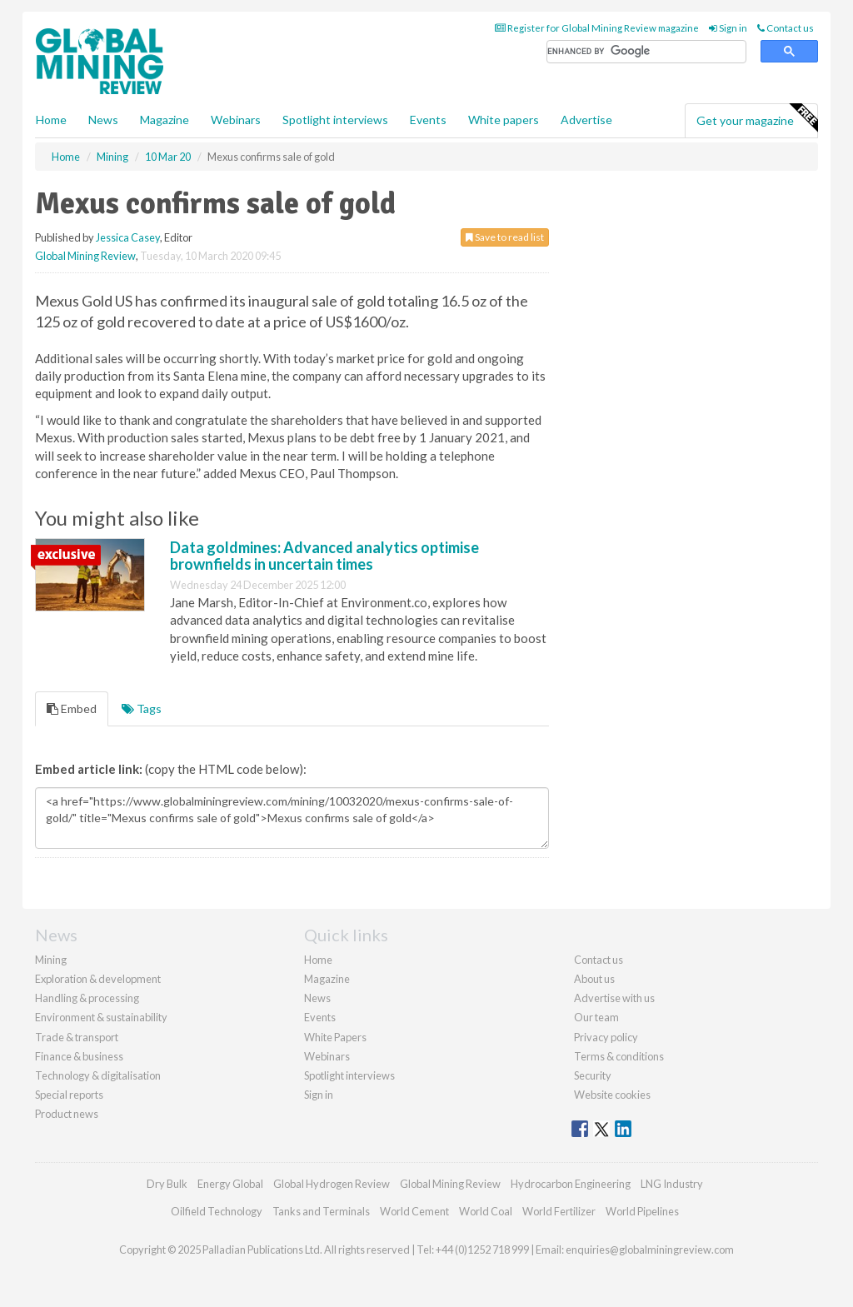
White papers (503, 119)
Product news (66, 1113)
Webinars (236, 119)
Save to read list (505, 237)
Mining (51, 959)
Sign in (728, 27)
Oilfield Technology (216, 1211)
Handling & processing (87, 998)
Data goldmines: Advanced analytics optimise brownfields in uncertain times (324, 555)
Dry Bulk (167, 1183)
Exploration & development (98, 978)
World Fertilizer (559, 1211)
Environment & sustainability (101, 1017)
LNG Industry (672, 1183)
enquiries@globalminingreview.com (650, 1249)
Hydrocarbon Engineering (571, 1183)
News (317, 998)
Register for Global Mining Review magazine (597, 27)
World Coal (485, 1211)
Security (592, 1075)
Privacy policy (606, 1037)
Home (51, 119)
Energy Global (230, 1183)
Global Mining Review (85, 255)
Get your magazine (756, 118)
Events (428, 119)
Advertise (586, 119)
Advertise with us (614, 998)
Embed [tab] (72, 708)
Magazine (164, 119)
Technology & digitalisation (98, 1075)
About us (594, 978)
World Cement (414, 1211)
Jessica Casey (128, 237)
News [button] (103, 119)
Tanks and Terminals (321, 1211)
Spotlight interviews (335, 119)
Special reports (69, 1094)
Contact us (785, 27)
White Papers (335, 1037)
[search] (646, 52)
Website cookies (612, 1094)
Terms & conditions (619, 1056)
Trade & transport (76, 1037)
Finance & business (79, 1056)
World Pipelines (642, 1211)
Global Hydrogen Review (331, 1183)
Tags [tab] (142, 708)
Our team (596, 1017)
